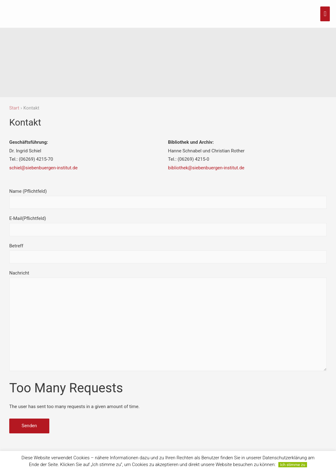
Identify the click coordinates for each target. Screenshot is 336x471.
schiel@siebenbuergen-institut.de (43, 168)
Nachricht (168, 322)
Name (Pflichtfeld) (168, 198)
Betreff (168, 253)
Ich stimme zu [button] (292, 464)
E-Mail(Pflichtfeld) (168, 226)
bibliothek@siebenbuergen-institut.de (206, 168)
